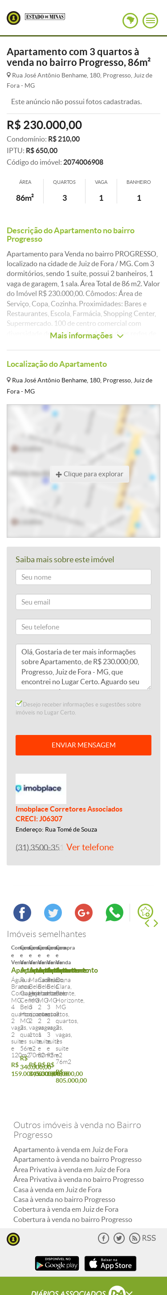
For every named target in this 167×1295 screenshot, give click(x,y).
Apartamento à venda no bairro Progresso (77, 1123)
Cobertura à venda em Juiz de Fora (65, 1173)
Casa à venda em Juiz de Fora (57, 1153)
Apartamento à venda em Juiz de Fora (70, 1112)
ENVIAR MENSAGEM (84, 745)
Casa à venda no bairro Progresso (64, 1162)
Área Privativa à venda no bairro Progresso (78, 1142)
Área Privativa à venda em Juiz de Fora (71, 1133)
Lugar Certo (13, 18)
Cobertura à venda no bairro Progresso (72, 1182)
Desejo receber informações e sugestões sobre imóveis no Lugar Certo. (78, 708)
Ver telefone (90, 847)
